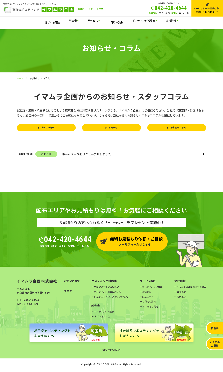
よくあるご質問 (215, 343)
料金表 (215, 328)
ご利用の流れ (147, 303)
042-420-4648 (32, 305)
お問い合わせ (73, 283)
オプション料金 (100, 318)
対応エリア (146, 298)
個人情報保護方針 (112, 351)
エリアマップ (115, 224)
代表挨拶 (178, 298)
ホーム (20, 78)
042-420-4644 (32, 302)
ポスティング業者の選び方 (106, 293)
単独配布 (145, 293)
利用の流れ (115, 20)
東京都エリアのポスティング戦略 (110, 298)
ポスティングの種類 (151, 288)
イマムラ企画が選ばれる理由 (189, 288)
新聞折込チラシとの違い (105, 288)
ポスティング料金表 (103, 313)
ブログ (68, 293)
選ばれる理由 (54, 20)
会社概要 (178, 293)
